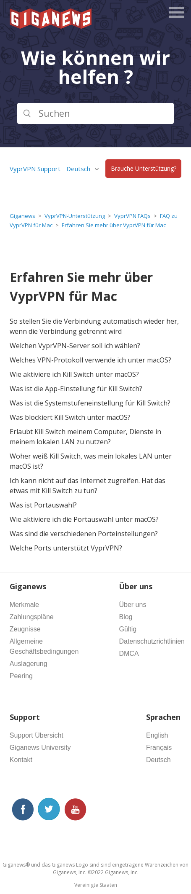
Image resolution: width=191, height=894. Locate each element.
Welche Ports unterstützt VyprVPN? (66, 548)
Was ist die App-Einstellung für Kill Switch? (76, 388)
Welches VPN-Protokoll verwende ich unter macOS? (90, 360)
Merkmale (24, 604)
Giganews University (40, 747)
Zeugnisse (25, 629)
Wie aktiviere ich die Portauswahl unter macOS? (84, 519)
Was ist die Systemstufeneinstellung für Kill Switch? (90, 403)
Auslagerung (28, 663)
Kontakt (21, 759)
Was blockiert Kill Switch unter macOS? (70, 417)
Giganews (22, 216)
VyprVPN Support (35, 168)
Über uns (132, 604)
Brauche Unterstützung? (143, 169)
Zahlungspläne (32, 616)
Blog (125, 616)
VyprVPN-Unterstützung (74, 216)
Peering (21, 675)
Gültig (127, 629)
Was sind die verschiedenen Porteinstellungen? (84, 533)
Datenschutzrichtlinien (152, 641)
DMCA (129, 653)
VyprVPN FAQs (132, 216)
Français (159, 747)
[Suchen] (95, 113)
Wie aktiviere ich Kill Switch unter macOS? (74, 374)
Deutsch (79, 168)
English (157, 735)
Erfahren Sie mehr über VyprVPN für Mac (114, 225)
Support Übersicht (36, 735)
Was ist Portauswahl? (43, 505)
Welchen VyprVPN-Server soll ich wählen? (75, 345)
